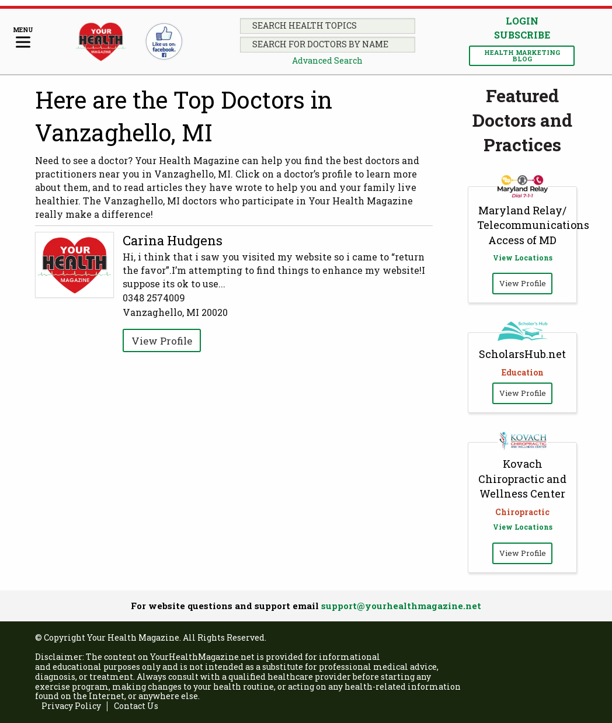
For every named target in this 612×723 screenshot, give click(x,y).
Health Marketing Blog (522, 55)
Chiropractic (522, 511)
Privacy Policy (71, 706)
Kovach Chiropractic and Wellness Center (522, 478)
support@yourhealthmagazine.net (401, 605)
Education (523, 372)
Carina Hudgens (172, 240)
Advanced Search (327, 60)
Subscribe (522, 35)
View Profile (161, 340)
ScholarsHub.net (522, 354)
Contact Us (136, 706)
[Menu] (23, 38)
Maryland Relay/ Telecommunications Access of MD (533, 224)
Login (522, 21)
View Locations (522, 257)
